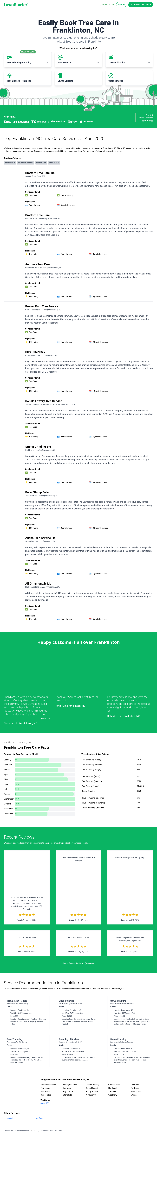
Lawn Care (38, 1118)
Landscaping (9, 1118)
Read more (45, 718)
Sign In (121, 4)
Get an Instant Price (140, 4)
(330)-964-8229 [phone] (107, 4)
